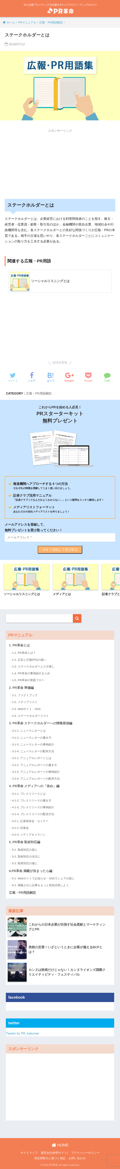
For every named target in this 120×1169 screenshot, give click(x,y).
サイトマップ (29, 1152)
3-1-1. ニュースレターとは (29, 730)
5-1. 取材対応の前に (25, 849)
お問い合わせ (77, 1158)
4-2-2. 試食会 (20, 827)
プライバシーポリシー (85, 1152)
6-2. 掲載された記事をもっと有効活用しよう (40, 885)
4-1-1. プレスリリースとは (29, 793)
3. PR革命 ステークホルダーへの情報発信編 (40, 723)
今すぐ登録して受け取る (60, 549)
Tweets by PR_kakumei (22, 1033)
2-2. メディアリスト (25, 702)
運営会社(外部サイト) (54, 1152)
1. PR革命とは (19, 645)
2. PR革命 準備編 (21, 688)
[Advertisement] (60, 161)
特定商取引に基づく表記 (49, 1158)
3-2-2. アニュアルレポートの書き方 (34, 765)
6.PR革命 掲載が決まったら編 (30, 871)
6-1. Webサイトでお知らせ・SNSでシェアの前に (43, 878)
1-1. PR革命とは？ (24, 652)
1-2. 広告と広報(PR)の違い (29, 659)
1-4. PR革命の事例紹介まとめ (31, 673)
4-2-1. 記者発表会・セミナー (30, 821)
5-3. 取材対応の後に (25, 863)
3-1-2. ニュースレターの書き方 (31, 737)
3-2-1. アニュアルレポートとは (31, 758)
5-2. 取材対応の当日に (26, 856)
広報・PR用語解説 (39, 393)
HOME (60, 1145)
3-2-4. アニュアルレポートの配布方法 (36, 778)
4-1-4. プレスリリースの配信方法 (33, 814)
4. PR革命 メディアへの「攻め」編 (34, 786)
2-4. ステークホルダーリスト (30, 715)
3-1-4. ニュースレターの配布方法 (33, 751)
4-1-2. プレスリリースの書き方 (31, 800)
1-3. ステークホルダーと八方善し (33, 666)
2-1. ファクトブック (25, 695)
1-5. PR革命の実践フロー (28, 680)
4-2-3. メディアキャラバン (29, 834)
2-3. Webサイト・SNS (26, 709)
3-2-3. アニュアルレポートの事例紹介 (36, 771)
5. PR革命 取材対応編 (24, 842)
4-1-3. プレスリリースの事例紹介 (33, 807)
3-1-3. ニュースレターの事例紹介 (33, 744)
